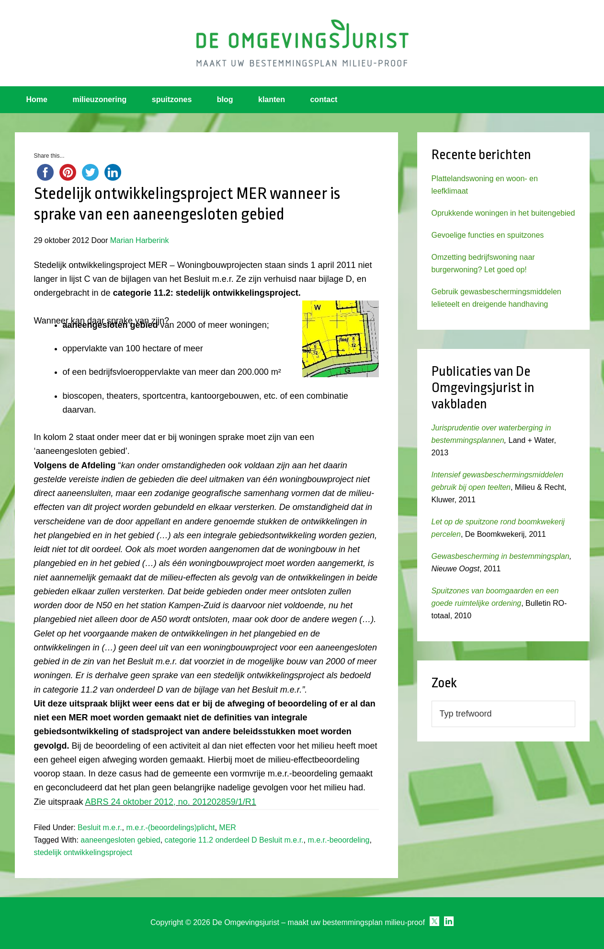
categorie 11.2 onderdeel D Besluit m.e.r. (234, 840)
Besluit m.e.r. (100, 827)
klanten (271, 99)
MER (227, 827)
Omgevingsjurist (302, 43)
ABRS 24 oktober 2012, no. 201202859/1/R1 (170, 802)
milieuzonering (99, 99)
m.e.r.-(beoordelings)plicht (170, 827)
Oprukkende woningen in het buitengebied (503, 213)
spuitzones (172, 99)
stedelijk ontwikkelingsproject (83, 852)
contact (323, 99)
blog (225, 99)
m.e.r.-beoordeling (338, 840)
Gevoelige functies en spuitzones (488, 235)
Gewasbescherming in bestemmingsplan (501, 556)
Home (36, 99)
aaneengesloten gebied (120, 840)
